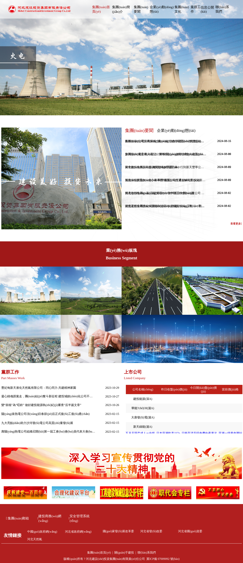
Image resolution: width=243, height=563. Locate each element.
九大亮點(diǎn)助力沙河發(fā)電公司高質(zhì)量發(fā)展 (37, 423)
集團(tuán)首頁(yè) (101, 9)
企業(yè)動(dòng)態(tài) (162, 9)
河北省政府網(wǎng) (78, 531)
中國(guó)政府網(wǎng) (42, 531)
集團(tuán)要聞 (141, 9)
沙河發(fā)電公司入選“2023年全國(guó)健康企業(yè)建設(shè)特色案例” (166, 154)
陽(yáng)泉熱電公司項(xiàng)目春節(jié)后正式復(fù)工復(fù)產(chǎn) (45, 413)
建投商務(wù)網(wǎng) (49, 518)
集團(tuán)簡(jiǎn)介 (121, 9)
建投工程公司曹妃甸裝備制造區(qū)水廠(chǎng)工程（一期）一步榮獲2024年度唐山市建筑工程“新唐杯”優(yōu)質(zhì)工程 (166, 206)
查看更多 (236, 223)
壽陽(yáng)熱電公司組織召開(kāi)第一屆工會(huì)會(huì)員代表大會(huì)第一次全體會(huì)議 (48, 431)
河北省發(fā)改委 (151, 531)
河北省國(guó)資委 (190, 531)
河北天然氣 (34, 539)
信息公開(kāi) (207, 9)
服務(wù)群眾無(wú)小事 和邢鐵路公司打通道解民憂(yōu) (162, 180)
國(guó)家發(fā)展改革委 (118, 531)
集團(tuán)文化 (182, 9)
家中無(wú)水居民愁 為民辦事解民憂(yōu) (152, 167)
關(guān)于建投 (124, 552)
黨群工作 (196, 9)
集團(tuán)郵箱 (17, 518)
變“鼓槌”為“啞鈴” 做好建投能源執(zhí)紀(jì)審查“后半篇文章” (41, 405)
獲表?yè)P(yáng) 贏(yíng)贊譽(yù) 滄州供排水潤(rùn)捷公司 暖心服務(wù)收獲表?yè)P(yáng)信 (166, 193)
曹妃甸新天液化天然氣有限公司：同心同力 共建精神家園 (38, 387)
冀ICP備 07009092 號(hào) (163, 558)
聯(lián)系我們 (222, 9)
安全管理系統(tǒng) (79, 518)
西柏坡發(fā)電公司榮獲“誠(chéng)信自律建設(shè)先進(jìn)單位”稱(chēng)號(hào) (166, 141)
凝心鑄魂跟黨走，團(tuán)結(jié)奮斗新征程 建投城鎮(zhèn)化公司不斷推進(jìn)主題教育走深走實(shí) (48, 396)
